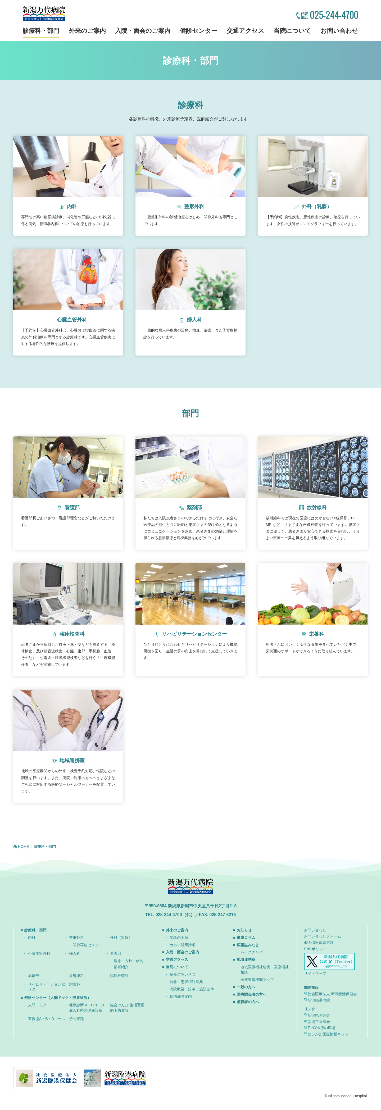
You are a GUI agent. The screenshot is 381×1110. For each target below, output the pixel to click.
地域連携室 (246, 959)
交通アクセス (245, 30)
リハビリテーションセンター (46, 986)
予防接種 (76, 1019)
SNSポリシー (315, 949)
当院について (292, 30)
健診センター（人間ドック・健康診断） (57, 997)
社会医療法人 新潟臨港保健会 (332, 994)
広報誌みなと (248, 945)
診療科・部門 (41, 30)
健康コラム (246, 937)
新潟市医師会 (319, 1022)
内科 (31, 937)
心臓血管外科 (39, 953)
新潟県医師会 (319, 1015)
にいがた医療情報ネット (328, 1034)
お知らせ (244, 930)
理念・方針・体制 (128, 961)
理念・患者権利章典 (186, 982)
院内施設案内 (181, 996)
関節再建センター (87, 945)
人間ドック (37, 1005)
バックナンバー (253, 952)
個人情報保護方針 (319, 942)
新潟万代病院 (44, 13)
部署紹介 (121, 967)
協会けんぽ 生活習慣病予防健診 (127, 1007)
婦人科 (74, 953)
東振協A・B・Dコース (46, 1019)
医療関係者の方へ (251, 994)
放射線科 (76, 975)
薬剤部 (33, 975)
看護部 (115, 953)
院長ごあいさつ (183, 974)
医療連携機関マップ (257, 979)
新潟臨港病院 (319, 1000)
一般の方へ (246, 987)
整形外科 (76, 937)
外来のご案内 (87, 30)
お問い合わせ (339, 30)
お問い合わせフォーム (322, 936)
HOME (23, 846)
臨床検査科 (119, 975)
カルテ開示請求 (183, 945)
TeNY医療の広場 (321, 1028)
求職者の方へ (248, 1002)
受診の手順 (179, 937)
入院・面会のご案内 (142, 30)
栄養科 (74, 984)
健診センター (198, 30)
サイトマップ (315, 973)
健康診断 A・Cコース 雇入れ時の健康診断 (87, 1007)
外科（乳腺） (121, 937)
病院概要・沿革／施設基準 (192, 989)
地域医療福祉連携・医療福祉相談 (265, 969)
